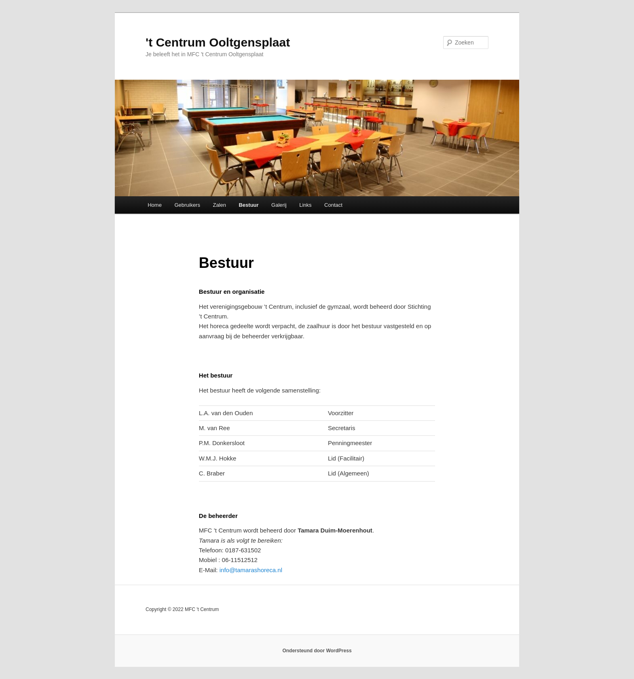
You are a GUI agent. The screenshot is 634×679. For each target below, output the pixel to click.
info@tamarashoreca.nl (251, 570)
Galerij (279, 205)
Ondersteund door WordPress (316, 651)
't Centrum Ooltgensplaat (218, 42)
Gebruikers (187, 205)
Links (305, 205)
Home (155, 205)
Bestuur (248, 205)
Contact (333, 205)
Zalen (219, 205)
